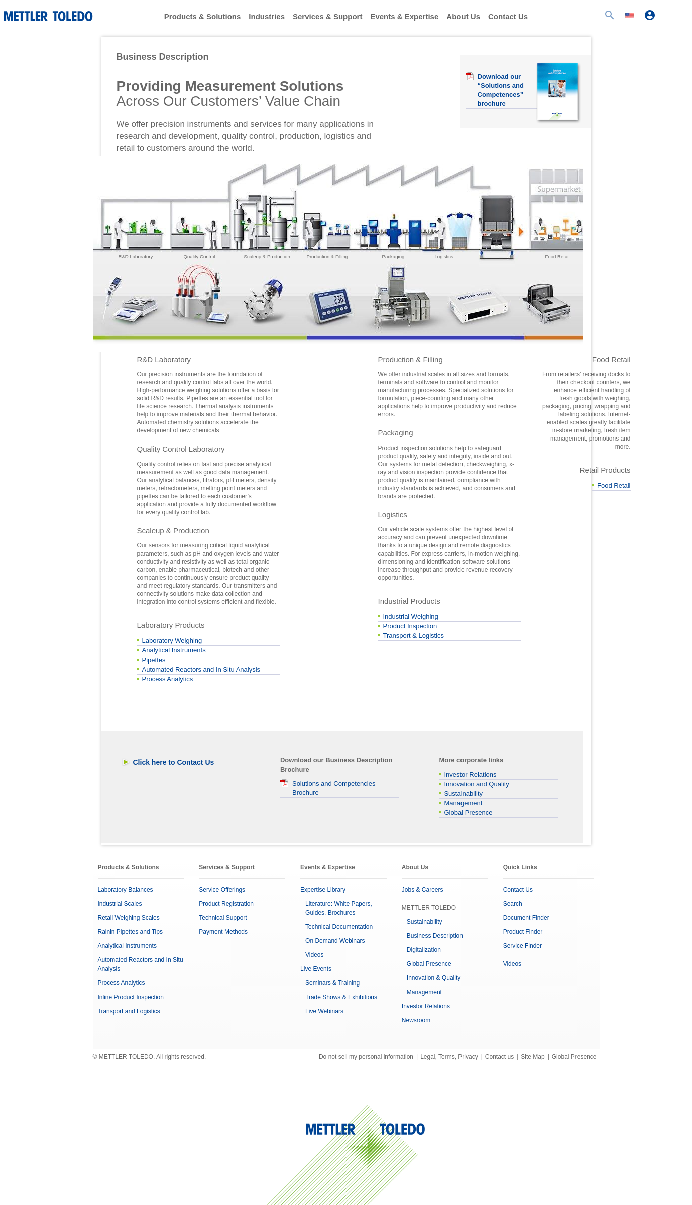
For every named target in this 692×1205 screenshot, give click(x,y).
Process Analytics (167, 679)
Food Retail (613, 485)
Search (512, 903)
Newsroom (416, 1020)
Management (463, 803)
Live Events (315, 968)
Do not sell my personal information (366, 1056)
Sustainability (463, 793)
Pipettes (154, 660)
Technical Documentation (339, 926)
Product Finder (523, 931)
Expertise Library (322, 889)
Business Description (435, 935)
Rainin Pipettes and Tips (130, 931)
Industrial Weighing (410, 616)
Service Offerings (222, 889)
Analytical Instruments (174, 650)
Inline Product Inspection (131, 997)
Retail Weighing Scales (129, 917)
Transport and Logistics (129, 1011)
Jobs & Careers (422, 889)
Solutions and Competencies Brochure (334, 788)
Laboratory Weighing (172, 640)
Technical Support (223, 917)
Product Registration (226, 903)
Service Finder (522, 945)
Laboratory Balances (125, 889)
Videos (314, 954)
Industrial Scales (120, 903)
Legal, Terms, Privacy (449, 1056)
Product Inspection (410, 626)
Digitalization (424, 949)
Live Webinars (324, 1011)
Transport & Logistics (413, 635)
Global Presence (468, 812)
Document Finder (526, 917)
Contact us (499, 1056)
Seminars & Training (332, 983)
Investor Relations (470, 774)
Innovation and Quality (476, 784)
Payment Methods (223, 931)
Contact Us (508, 16)
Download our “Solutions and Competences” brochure (501, 90)
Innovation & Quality (433, 977)
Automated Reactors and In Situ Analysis (201, 669)
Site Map (532, 1056)
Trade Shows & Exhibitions (341, 997)
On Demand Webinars (335, 940)
